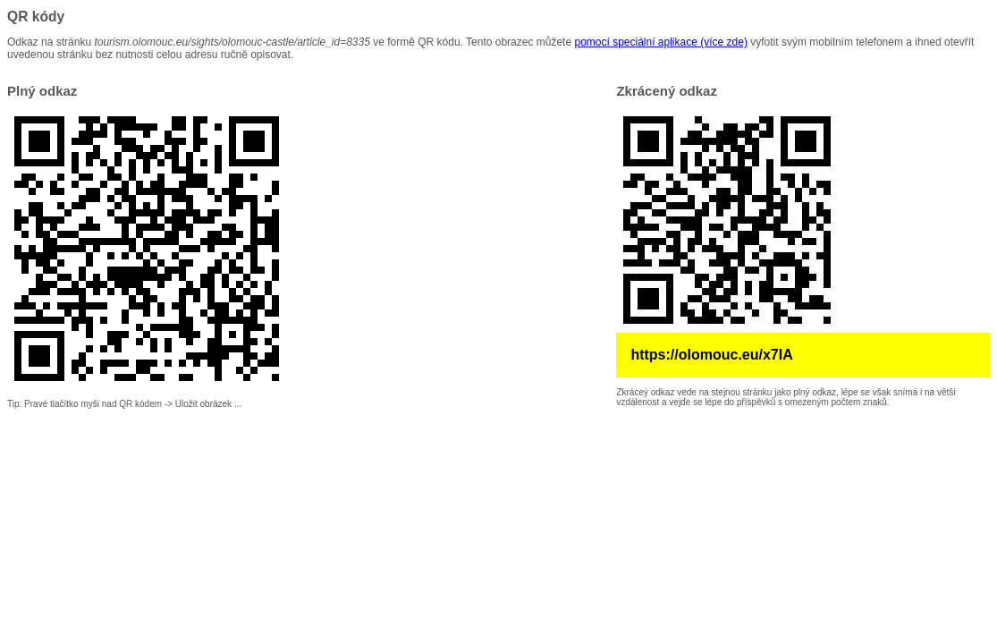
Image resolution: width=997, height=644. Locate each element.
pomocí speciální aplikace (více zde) (660, 42)
